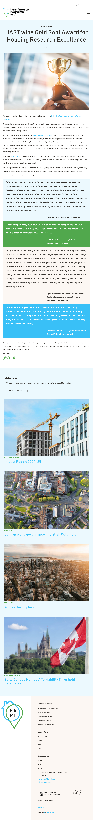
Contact (40, 765)
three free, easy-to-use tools (42, 135)
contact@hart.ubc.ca (48, 779)
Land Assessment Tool (45, 721)
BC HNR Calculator (44, 713)
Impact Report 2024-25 (22, 462)
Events (40, 741)
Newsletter (41, 769)
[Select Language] (81, 5)
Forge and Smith (50, 812)
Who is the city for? (19, 607)
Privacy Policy (41, 804)
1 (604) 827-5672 (46, 782)
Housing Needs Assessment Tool (48, 709)
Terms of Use (41, 807)
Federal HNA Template (45, 717)
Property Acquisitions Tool (46, 725)
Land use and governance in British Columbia (40, 534)
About (40, 761)
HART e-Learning (43, 737)
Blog (39, 745)
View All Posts (15, 391)
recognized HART (16, 156)
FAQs (39, 749)
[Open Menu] (89, 12)
